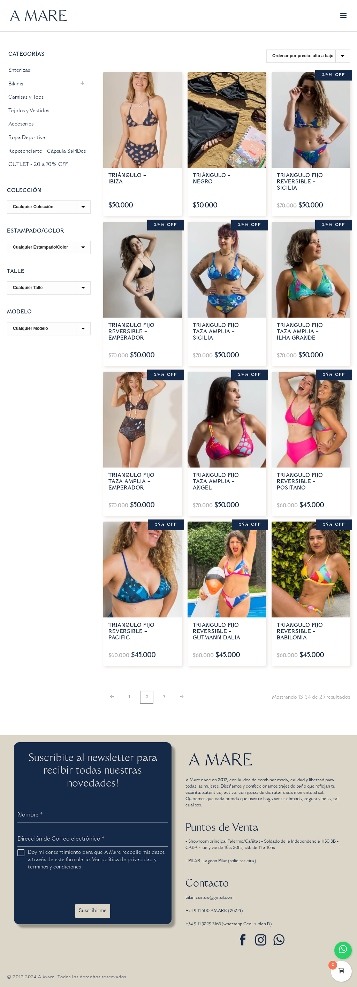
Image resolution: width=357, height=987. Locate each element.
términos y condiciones (54, 867)
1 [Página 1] (129, 697)
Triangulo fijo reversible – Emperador (131, 332)
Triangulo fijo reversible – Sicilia (300, 182)
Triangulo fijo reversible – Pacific (131, 632)
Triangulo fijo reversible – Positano (300, 482)
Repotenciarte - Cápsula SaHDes (47, 151)
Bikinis (15, 84)
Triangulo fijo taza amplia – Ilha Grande (300, 332)
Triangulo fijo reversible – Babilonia (300, 632)
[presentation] (70, 887)
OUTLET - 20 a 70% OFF (38, 164)
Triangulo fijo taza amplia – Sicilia (216, 332)
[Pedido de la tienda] (308, 56)
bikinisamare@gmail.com (209, 898)
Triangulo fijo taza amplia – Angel (216, 482)
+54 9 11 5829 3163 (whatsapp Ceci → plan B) (228, 924)
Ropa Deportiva (26, 138)
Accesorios (20, 124)
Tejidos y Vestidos (28, 111)
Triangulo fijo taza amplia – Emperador (131, 482)
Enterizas (19, 70)
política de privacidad (127, 860)
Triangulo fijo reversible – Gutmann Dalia (216, 632)
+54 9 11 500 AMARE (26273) (214, 911)
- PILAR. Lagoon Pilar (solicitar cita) (220, 861)
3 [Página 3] (164, 697)
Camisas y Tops (26, 97)
